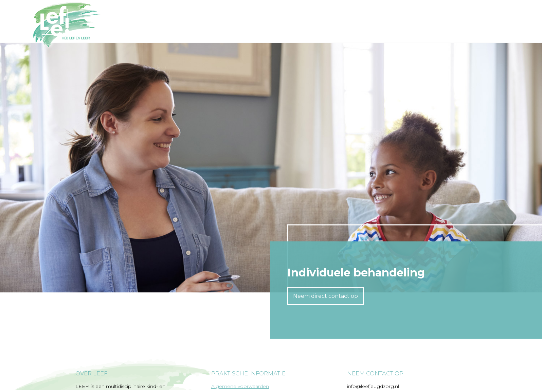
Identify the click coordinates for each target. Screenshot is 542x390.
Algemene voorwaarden (240, 386)
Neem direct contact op (325, 296)
